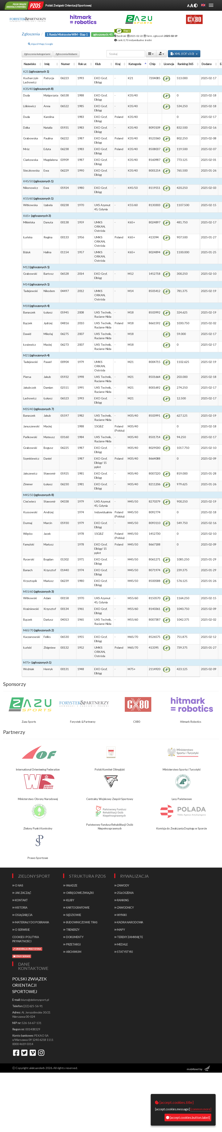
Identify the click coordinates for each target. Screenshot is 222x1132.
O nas (17, 885)
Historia (20, 907)
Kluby (68, 900)
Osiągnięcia (22, 915)
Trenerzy (71, 929)
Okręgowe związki (78, 893)
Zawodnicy (124, 907)
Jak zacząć (21, 893)
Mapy (119, 929)
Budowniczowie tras (80, 922)
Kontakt (20, 900)
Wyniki (120, 915)
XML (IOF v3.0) (184, 53)
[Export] (161, 53)
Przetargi (71, 944)
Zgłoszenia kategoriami (37, 54)
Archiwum (72, 951)
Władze (70, 885)
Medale (121, 944)
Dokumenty (73, 937)
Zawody (121, 885)
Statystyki (123, 951)
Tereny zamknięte (128, 937)
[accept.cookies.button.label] (188, 1117)
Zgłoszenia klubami (66, 54)
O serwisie (21, 929)
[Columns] (151, 53)
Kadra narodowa (128, 922)
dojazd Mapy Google (40, 43)
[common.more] (200, 1109)
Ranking (121, 900)
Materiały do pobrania (30, 922)
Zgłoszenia (124, 893)
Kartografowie (76, 907)
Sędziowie (72, 915)
